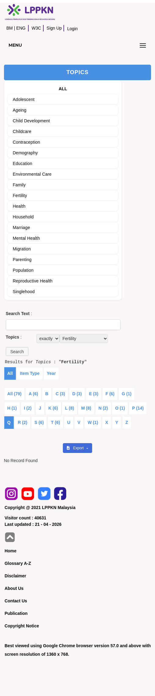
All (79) (14, 393)
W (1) (93, 422)
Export (76, 448)
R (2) (22, 422)
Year (51, 373)
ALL (63, 88)
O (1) (120, 408)
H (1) (12, 408)
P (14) (138, 408)
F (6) (110, 393)
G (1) (127, 393)
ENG (20, 28)
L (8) (69, 408)
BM (9, 28)
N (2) (103, 408)
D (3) (77, 393)
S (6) (39, 422)
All (10, 373)
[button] (17, 351)
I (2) (28, 408)
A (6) (33, 393)
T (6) (55, 422)
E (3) (93, 393)
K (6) (53, 408)
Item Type (29, 373)
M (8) (86, 408)
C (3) (60, 393)
